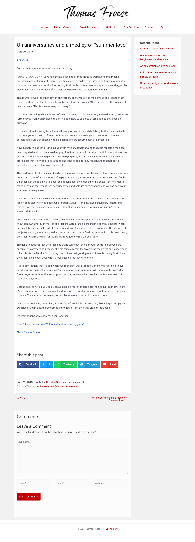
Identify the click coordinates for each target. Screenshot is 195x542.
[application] (97, 27)
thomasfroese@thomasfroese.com (59, 386)
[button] (159, 27)
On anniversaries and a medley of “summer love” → (110, 399)
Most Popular (89, 27)
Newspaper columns (81, 382)
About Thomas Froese (29, 332)
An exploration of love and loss (158, 65)
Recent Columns (65, 27)
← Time (21, 398)
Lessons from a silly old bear (156, 48)
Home (46, 27)
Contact (147, 27)
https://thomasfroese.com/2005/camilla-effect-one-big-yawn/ (53, 324)
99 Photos (111, 27)
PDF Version (24, 60)
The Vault (129, 27)
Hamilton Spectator (57, 382)
